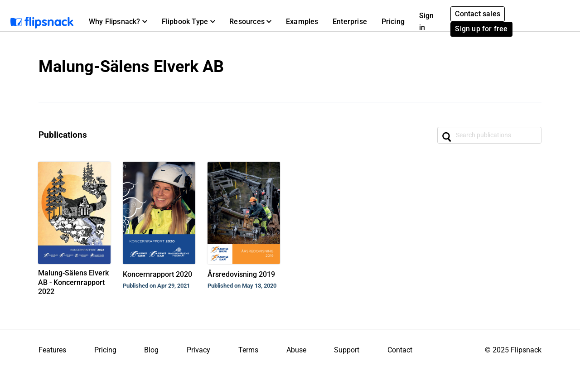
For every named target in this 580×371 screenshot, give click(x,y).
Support (346, 350)
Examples (302, 21)
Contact (399, 350)
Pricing (393, 21)
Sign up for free (481, 28)
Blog (151, 350)
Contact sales (477, 14)
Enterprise (350, 21)
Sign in (426, 21)
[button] (118, 22)
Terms (248, 350)
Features (52, 350)
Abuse (296, 350)
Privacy (198, 350)
